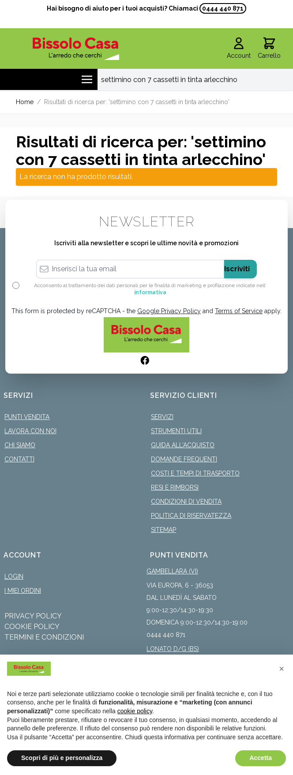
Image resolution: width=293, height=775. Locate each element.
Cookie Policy (32, 626)
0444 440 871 (223, 8)
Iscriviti (237, 269)
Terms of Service (239, 310)
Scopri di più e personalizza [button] (61, 757)
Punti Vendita (26, 416)
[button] (281, 669)
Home (25, 101)
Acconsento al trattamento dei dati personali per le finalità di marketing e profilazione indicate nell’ (150, 289)
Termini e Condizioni (44, 637)
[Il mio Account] (239, 48)
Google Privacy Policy (169, 310)
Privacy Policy (33, 616)
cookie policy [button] (134, 711)
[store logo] (75, 49)
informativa (150, 292)
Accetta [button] (260, 757)
